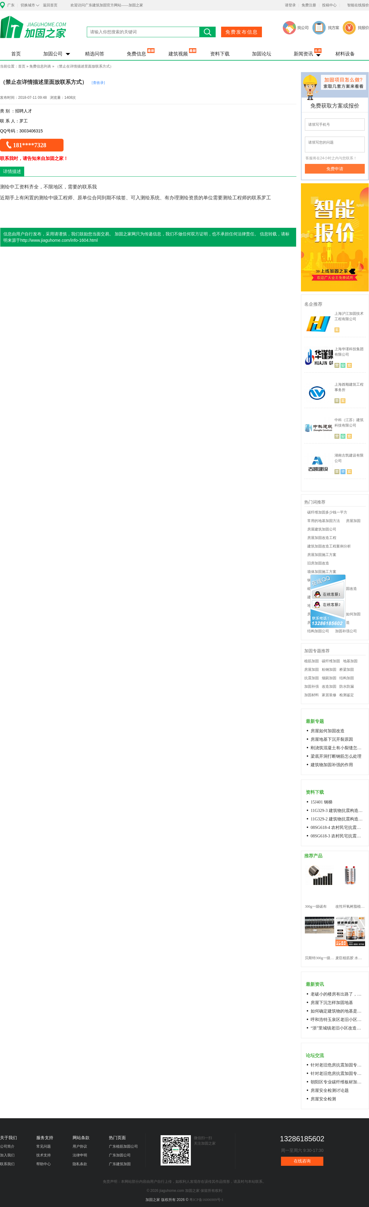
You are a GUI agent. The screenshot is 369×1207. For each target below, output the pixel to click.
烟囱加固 (329, 678)
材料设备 (345, 53)
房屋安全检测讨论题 (330, 1090)
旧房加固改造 (318, 563)
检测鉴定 (346, 695)
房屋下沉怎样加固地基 (332, 1002)
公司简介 (7, 1146)
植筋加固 (311, 661)
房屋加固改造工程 (321, 538)
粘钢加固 (329, 669)
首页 (16, 53)
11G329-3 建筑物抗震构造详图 (338, 810)
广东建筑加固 (120, 1164)
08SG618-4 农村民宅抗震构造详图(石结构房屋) (338, 827)
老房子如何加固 (348, 614)
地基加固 (350, 661)
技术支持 (43, 1155)
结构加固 (346, 678)
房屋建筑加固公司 (321, 529)
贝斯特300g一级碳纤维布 (319, 958)
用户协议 (80, 1146)
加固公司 (53, 53)
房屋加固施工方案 (321, 555)
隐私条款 (80, 1164)
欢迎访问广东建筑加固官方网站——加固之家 (106, 5)
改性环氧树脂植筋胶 (350, 906)
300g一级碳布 (316, 906)
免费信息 (136, 53)
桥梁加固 (346, 669)
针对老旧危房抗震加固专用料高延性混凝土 (338, 1065)
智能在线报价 (358, 5)
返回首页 (50, 5)
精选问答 (94, 53)
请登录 (290, 5)
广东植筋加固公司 (123, 1146)
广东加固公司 (120, 1155)
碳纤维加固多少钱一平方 (327, 512)
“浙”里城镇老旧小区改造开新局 (338, 1028)
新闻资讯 (303, 53)
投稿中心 (329, 5)
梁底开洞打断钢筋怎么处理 (336, 756)
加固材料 (311, 695)
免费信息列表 (40, 66)
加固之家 (33, 31)
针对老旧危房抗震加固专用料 (338, 1073)
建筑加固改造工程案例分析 (329, 546)
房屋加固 (353, 521)
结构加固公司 (318, 631)
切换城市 (28, 5)
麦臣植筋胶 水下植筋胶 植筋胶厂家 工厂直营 (350, 958)
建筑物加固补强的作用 (332, 765)
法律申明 (80, 1155)
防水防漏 (346, 686)
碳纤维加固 (331, 661)
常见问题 (43, 1146)
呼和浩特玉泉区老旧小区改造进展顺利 (338, 1019)
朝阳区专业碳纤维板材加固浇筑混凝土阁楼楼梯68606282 (338, 1082)
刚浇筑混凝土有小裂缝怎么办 (338, 748)
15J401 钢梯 (321, 802)
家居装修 (329, 695)
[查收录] (98, 83)
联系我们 (7, 1164)
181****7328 (29, 145)
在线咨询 (302, 1161)
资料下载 (220, 53)
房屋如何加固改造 (328, 731)
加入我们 (7, 1155)
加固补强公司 (346, 631)
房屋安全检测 (323, 1099)
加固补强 (311, 686)
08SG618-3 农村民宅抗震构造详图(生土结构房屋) (338, 836)
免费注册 (309, 5)
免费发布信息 (241, 32)
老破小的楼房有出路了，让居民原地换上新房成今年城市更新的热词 (338, 994)
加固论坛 (261, 53)
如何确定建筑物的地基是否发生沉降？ (338, 1011)
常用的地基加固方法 (323, 521)
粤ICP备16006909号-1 (206, 1200)
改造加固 (329, 686)
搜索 (208, 32)
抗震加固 (311, 678)
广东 (11, 5)
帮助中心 (43, 1164)
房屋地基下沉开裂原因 (332, 739)
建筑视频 (178, 53)
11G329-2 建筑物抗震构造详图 (338, 819)
